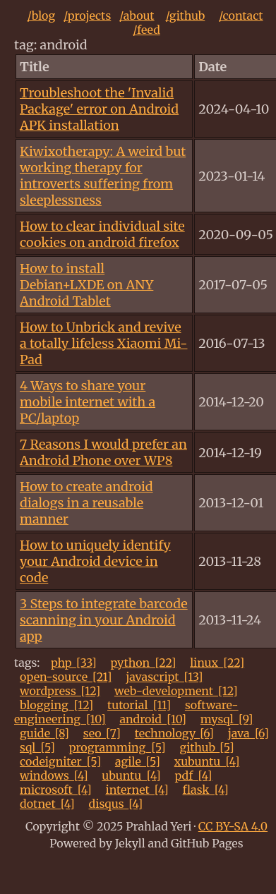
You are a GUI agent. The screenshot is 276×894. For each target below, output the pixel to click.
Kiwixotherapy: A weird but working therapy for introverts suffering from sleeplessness (103, 175)
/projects (87, 15)
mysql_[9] (226, 719)
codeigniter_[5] (60, 761)
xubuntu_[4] (207, 761)
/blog (41, 15)
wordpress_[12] (60, 691)
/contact (241, 15)
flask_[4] (206, 790)
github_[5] (206, 747)
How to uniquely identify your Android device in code (95, 561)
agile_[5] (137, 761)
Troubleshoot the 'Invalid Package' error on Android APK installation (99, 109)
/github (185, 15)
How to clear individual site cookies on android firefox (102, 234)
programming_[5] (117, 747)
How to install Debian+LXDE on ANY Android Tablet (86, 284)
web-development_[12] (176, 691)
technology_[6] (174, 733)
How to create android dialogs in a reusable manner (86, 502)
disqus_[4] (116, 804)
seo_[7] (102, 733)
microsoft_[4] (56, 790)
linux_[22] (217, 663)
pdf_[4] (193, 775)
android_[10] (152, 719)
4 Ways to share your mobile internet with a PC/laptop (87, 401)
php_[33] (74, 663)
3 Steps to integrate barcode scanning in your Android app (104, 620)
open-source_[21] (66, 677)
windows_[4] (54, 775)
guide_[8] (44, 733)
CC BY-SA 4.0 (233, 826)
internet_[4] (136, 790)
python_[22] (143, 663)
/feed (146, 30)
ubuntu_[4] (131, 775)
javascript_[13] (164, 677)
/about (137, 15)
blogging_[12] (56, 705)
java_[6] (248, 733)
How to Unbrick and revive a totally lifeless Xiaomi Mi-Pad (103, 343)
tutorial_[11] (139, 705)
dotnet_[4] (47, 804)
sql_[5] (37, 747)
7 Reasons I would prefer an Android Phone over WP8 (103, 452)
